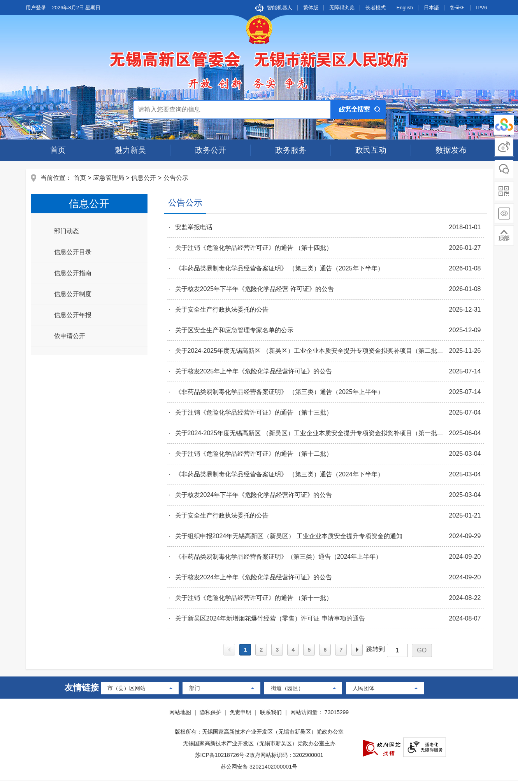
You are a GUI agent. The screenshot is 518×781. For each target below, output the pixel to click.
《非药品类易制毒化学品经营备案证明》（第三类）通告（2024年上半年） (278, 557)
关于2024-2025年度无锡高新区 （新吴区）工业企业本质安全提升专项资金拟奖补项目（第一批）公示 (312, 433)
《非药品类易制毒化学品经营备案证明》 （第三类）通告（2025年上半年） (279, 392)
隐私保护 (210, 713)
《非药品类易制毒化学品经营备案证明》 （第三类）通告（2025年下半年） (279, 268)
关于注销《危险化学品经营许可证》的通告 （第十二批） (253, 454)
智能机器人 (279, 7)
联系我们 (271, 713)
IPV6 (481, 7)
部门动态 (67, 231)
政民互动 (370, 150)
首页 (58, 150)
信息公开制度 (73, 294)
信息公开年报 (73, 315)
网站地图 (180, 713)
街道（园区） (287, 689)
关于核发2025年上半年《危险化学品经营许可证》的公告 (253, 371)
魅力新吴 (130, 150)
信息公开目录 (73, 252)
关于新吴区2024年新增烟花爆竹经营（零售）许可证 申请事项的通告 (270, 618)
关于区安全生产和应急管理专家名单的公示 (234, 330)
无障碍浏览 (342, 7)
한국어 (457, 7)
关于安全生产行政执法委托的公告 (221, 310)
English (405, 7)
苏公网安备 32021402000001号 (259, 767)
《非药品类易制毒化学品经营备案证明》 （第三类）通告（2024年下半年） (279, 474)
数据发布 (451, 150)
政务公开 (210, 150)
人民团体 (363, 689)
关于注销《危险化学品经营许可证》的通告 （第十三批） (253, 413)
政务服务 (290, 150)
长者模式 (375, 7)
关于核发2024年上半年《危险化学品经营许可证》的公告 (253, 577)
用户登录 (36, 7)
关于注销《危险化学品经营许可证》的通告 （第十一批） (253, 598)
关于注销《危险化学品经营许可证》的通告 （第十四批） (253, 248)
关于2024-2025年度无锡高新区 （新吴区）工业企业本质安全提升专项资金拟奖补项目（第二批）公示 (312, 351)
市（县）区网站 (126, 689)
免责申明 (240, 713)
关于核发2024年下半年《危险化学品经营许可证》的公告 (253, 495)
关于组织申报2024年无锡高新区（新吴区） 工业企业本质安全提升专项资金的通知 (288, 536)
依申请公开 (70, 336)
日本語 (431, 7)
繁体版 (310, 7)
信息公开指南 (73, 273)
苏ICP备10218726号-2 (222, 756)
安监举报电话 (193, 227)
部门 (194, 689)
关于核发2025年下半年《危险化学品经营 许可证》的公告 (254, 289)
